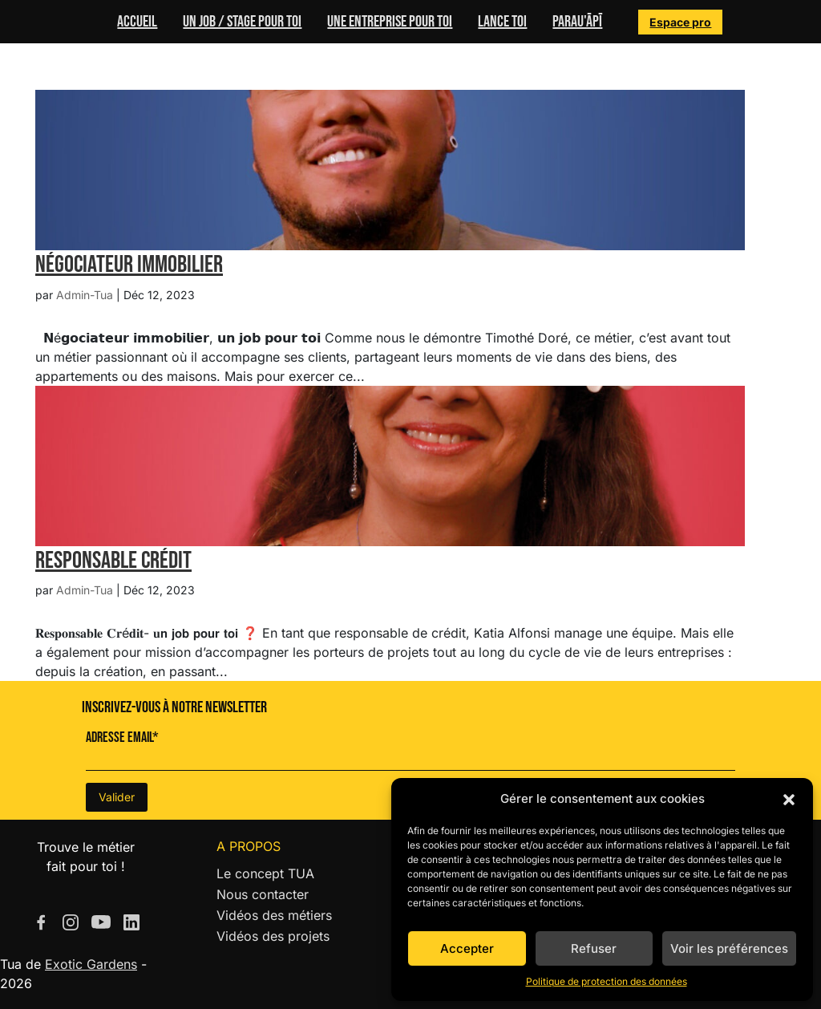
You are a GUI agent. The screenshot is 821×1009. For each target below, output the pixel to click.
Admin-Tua (84, 295)
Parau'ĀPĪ (577, 21)
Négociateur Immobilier (129, 264)
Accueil (137, 21)
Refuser (594, 948)
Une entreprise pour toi (389, 21)
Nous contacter (262, 894)
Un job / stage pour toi (242, 21)
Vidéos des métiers (274, 915)
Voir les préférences (729, 948)
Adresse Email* (122, 737)
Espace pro (680, 22)
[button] (789, 799)
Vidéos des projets (273, 936)
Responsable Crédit (113, 560)
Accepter (467, 948)
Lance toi (502, 21)
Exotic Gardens (91, 964)
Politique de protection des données (606, 981)
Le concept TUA (265, 873)
